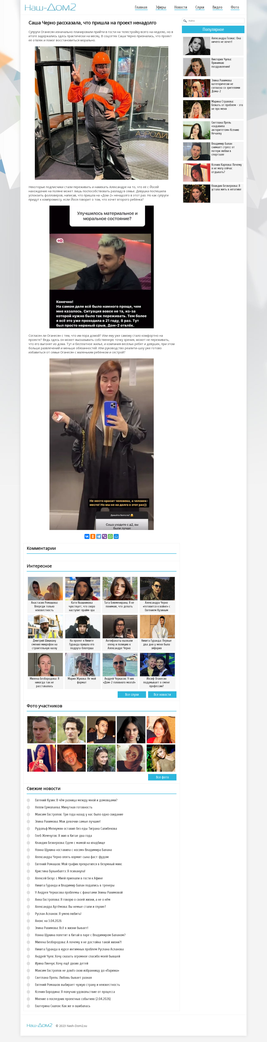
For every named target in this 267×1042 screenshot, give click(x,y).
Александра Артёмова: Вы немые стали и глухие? (70, 907)
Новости (180, 7)
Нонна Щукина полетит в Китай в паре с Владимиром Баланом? (80, 935)
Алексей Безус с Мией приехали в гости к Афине (69, 878)
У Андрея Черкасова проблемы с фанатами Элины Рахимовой (79, 892)
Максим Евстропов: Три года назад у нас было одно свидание (79, 814)
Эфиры (161, 7)
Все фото (162, 777)
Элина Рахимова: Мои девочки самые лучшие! (68, 821)
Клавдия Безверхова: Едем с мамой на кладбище (70, 843)
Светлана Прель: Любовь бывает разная (63, 978)
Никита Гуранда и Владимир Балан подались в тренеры (75, 885)
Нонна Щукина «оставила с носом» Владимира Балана (73, 850)
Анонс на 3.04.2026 (48, 921)
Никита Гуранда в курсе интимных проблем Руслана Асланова (79, 949)
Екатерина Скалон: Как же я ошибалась (62, 1006)
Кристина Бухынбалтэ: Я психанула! (60, 871)
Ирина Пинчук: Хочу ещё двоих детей (61, 963)
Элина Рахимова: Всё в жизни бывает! (61, 928)
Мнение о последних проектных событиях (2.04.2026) (73, 999)
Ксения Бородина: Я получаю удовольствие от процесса (75, 992)
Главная (141, 7)
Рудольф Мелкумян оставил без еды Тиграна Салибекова (76, 829)
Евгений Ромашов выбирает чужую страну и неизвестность (77, 985)
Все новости (162, 695)
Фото (235, 7)
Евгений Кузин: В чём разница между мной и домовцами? (76, 800)
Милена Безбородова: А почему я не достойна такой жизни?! (78, 942)
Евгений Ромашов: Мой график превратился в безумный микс (78, 864)
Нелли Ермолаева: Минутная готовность (63, 807)
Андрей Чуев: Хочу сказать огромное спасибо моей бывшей (77, 956)
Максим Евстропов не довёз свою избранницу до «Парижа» (77, 970)
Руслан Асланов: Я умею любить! (58, 914)
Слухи (199, 7)
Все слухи (132, 695)
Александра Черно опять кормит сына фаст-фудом (72, 857)
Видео (217, 7)
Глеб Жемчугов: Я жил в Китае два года (63, 836)
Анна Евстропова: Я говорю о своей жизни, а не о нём (72, 900)
